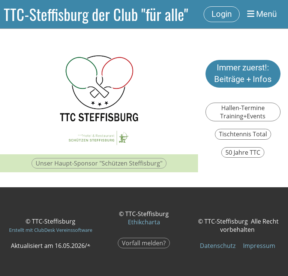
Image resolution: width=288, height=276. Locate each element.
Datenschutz (218, 246)
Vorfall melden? (144, 243)
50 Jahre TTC (242, 152)
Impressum (259, 246)
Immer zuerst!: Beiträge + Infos (243, 73)
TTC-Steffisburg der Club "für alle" (96, 14)
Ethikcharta (144, 222)
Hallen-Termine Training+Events (243, 112)
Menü (262, 14)
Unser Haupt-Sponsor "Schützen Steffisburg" (99, 163)
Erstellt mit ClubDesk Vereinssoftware (50, 230)
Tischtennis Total (243, 134)
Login (222, 14)
